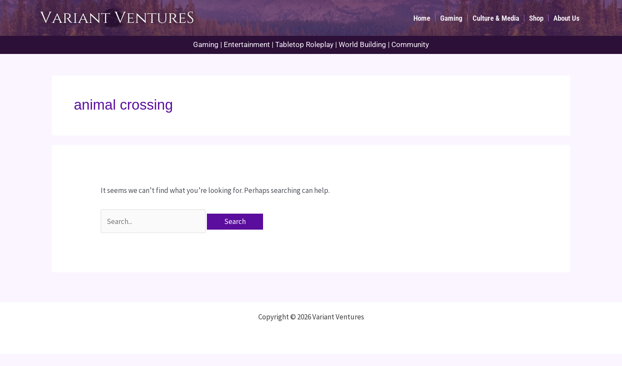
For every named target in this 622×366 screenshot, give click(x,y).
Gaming (451, 18)
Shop (536, 18)
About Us (566, 18)
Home (421, 18)
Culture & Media (496, 18)
